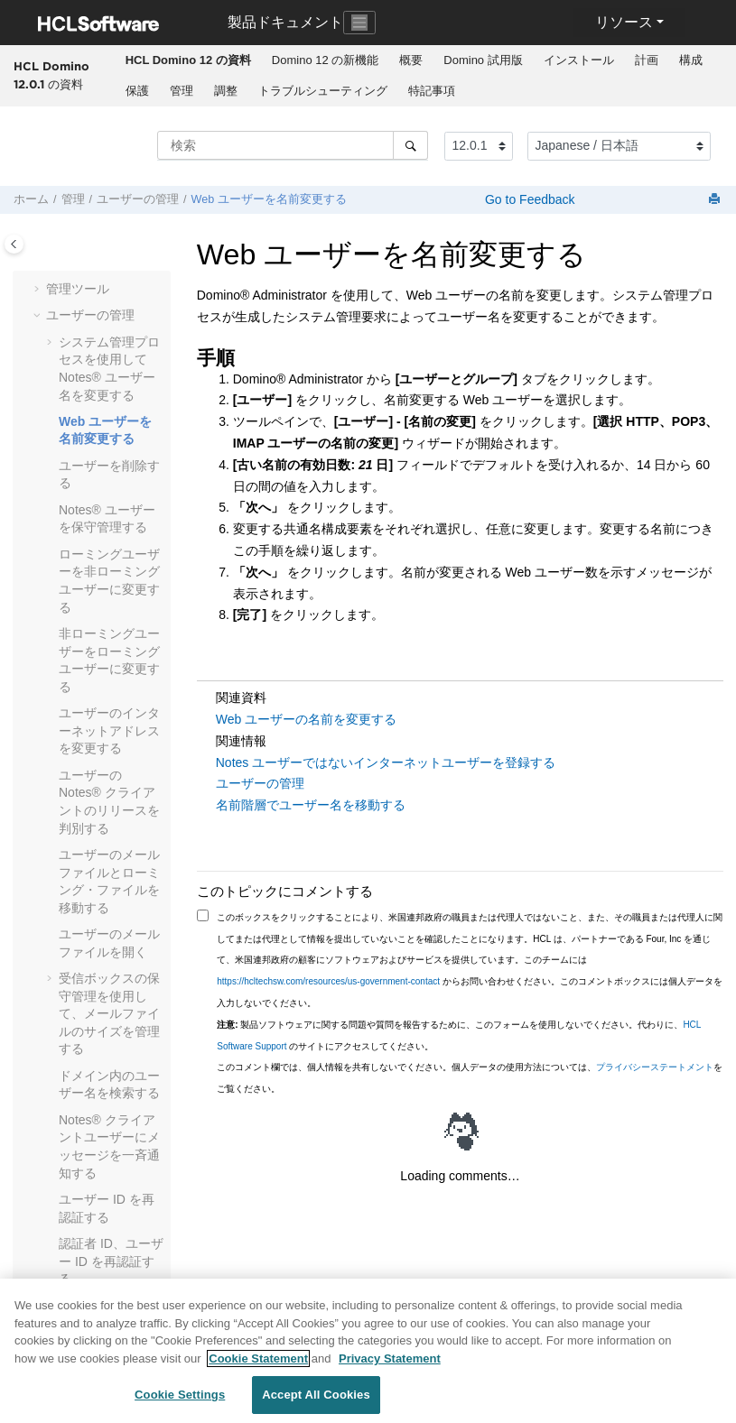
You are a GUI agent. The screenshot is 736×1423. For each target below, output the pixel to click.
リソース (624, 22)
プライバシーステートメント (654, 1067)
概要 (411, 60)
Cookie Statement (258, 1365)
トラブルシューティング (322, 90)
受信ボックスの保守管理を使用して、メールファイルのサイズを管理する (109, 1013)
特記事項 (431, 90)
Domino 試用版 (482, 60)
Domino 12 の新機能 (325, 60)
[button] (39, 290)
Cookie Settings (180, 1402)
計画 (646, 60)
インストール (579, 60)
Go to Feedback (528, 199)
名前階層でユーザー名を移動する (310, 805)
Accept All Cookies (316, 1402)
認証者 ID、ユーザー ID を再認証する (111, 1261)
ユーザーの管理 (138, 199)
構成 (691, 60)
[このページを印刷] (716, 199)
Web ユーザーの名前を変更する (306, 719)
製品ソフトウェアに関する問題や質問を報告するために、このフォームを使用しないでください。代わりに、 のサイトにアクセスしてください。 (459, 1035)
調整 (226, 90)
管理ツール (77, 289)
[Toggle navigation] (359, 22)
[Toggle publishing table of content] (14, 244)
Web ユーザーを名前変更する (269, 199)
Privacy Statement (390, 1365)
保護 (137, 90)
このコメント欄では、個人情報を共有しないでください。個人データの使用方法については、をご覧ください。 (469, 1078)
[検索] (410, 145)
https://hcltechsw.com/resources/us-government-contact (328, 981)
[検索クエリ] (292, 145)
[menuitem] (188, 60)
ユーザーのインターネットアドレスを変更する (109, 730)
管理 (181, 90)
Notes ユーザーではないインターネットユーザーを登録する (385, 762)
